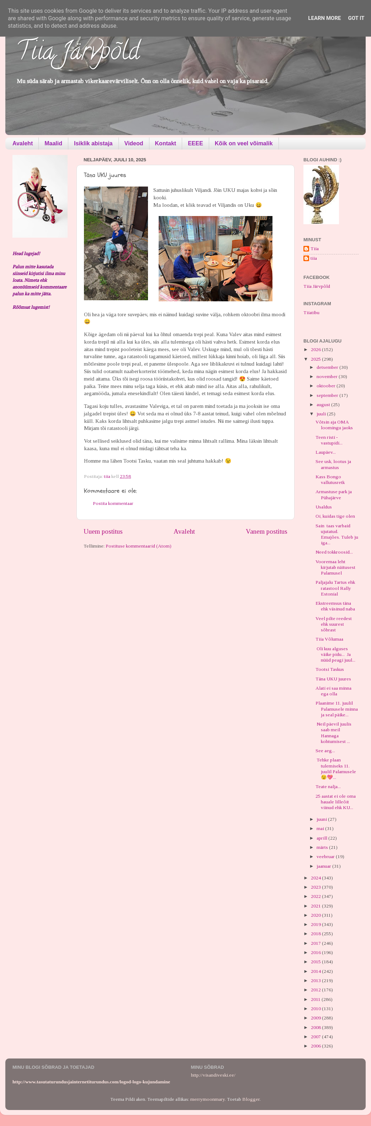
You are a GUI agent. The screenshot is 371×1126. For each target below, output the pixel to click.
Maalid (53, 143)
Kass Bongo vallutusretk (330, 479)
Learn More (324, 18)
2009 (316, 1017)
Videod (133, 143)
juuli (322, 413)
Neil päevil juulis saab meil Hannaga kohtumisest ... (333, 732)
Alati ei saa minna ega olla (333, 690)
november (328, 376)
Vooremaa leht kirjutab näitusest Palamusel (335, 567)
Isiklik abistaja (93, 143)
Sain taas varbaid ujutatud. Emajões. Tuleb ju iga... (337, 534)
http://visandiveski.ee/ (213, 1075)
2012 (316, 989)
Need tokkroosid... (334, 552)
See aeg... (325, 750)
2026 (316, 349)
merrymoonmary (207, 1099)
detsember (328, 367)
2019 (316, 924)
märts (323, 847)
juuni (322, 819)
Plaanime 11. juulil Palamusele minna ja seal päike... (337, 708)
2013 (316, 980)
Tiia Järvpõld (77, 53)
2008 (316, 1027)
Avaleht (22, 143)
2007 (316, 1036)
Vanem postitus (266, 531)
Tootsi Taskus (330, 669)
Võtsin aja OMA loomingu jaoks (334, 424)
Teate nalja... (328, 786)
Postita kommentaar (113, 503)
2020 (316, 915)
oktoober (326, 385)
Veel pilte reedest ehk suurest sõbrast (334, 624)
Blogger (251, 1099)
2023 (316, 887)
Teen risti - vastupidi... (329, 440)
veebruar (326, 856)
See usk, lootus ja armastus (333, 464)
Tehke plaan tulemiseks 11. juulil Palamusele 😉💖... (336, 768)
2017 (316, 943)
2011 (316, 999)
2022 (316, 896)
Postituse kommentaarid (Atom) (138, 546)
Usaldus (324, 507)
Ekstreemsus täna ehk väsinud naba (335, 606)
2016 (316, 952)
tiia (314, 258)
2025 (316, 359)
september (328, 395)
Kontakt (165, 143)
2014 (316, 971)
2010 (316, 1008)
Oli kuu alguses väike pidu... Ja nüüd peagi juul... (335, 654)
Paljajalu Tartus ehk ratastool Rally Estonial (335, 588)
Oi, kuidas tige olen (335, 516)
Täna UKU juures (333, 678)
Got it (356, 18)
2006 (316, 1046)
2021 (316, 906)
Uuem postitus (103, 531)
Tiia (315, 248)
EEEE (195, 143)
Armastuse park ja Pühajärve (334, 494)
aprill (322, 838)
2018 (316, 933)
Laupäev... (326, 452)
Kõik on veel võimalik (244, 143)
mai (321, 828)
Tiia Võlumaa (329, 639)
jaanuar (324, 866)
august (324, 404)
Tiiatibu (311, 312)
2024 (316, 877)
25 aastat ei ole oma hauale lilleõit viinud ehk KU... (336, 801)
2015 (316, 961)
